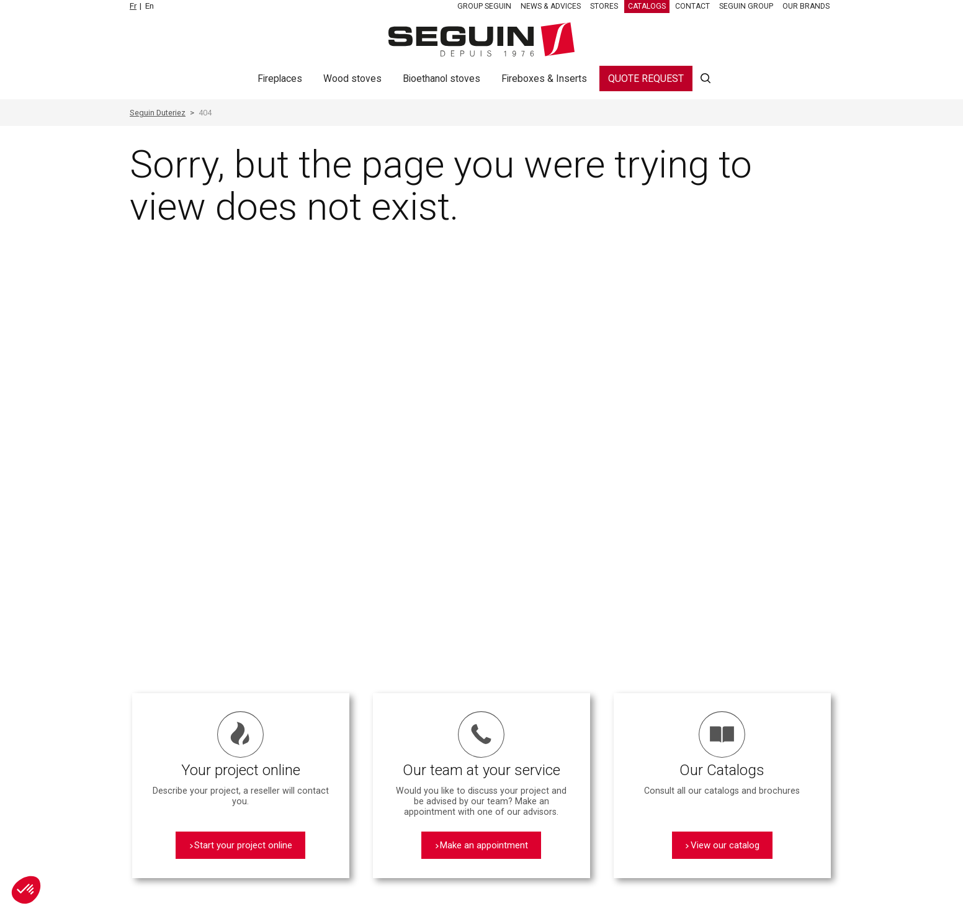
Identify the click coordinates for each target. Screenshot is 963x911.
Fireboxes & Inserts (544, 78)
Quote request (646, 78)
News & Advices (551, 6)
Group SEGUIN (484, 6)
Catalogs (647, 6)
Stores (604, 6)
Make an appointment (484, 845)
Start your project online (243, 845)
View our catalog (725, 845)
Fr (133, 6)
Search (705, 78)
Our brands (806, 6)
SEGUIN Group (746, 6)
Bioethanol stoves (441, 78)
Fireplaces (280, 78)
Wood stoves (352, 78)
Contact (692, 6)
